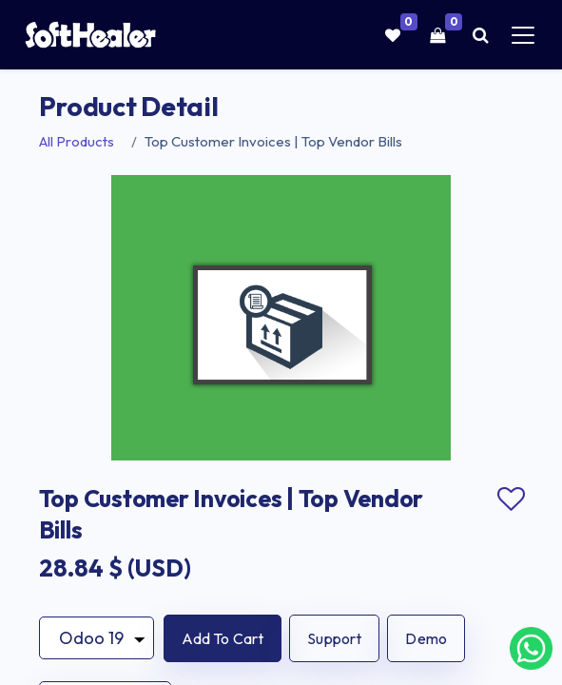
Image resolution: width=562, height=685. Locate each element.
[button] (223, 638)
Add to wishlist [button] (511, 499)
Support (334, 638)
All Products (76, 141)
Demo (426, 638)
